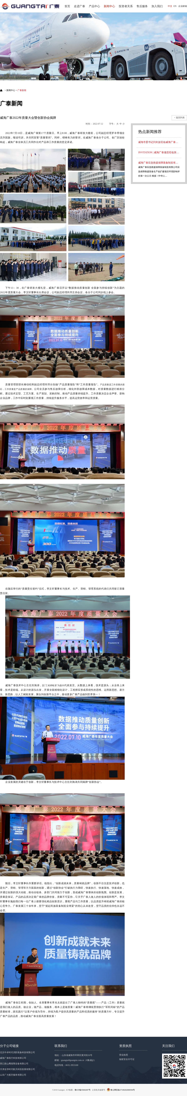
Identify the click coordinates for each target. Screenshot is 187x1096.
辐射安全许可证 (126, 1059)
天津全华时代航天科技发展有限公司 (17, 1069)
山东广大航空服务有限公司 (13, 1075)
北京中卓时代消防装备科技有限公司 (17, 1052)
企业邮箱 (182, 6)
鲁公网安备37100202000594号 (122, 1090)
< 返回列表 (179, 117)
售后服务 (142, 6)
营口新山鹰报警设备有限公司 (14, 1063)
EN (174, 6)
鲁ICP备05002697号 (83, 1090)
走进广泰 (79, 6)
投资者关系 (126, 6)
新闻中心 (109, 6)
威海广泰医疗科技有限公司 (13, 1058)
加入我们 (157, 6)
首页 (67, 6)
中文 (170, 6)
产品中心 (94, 6)
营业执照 (123, 1055)
